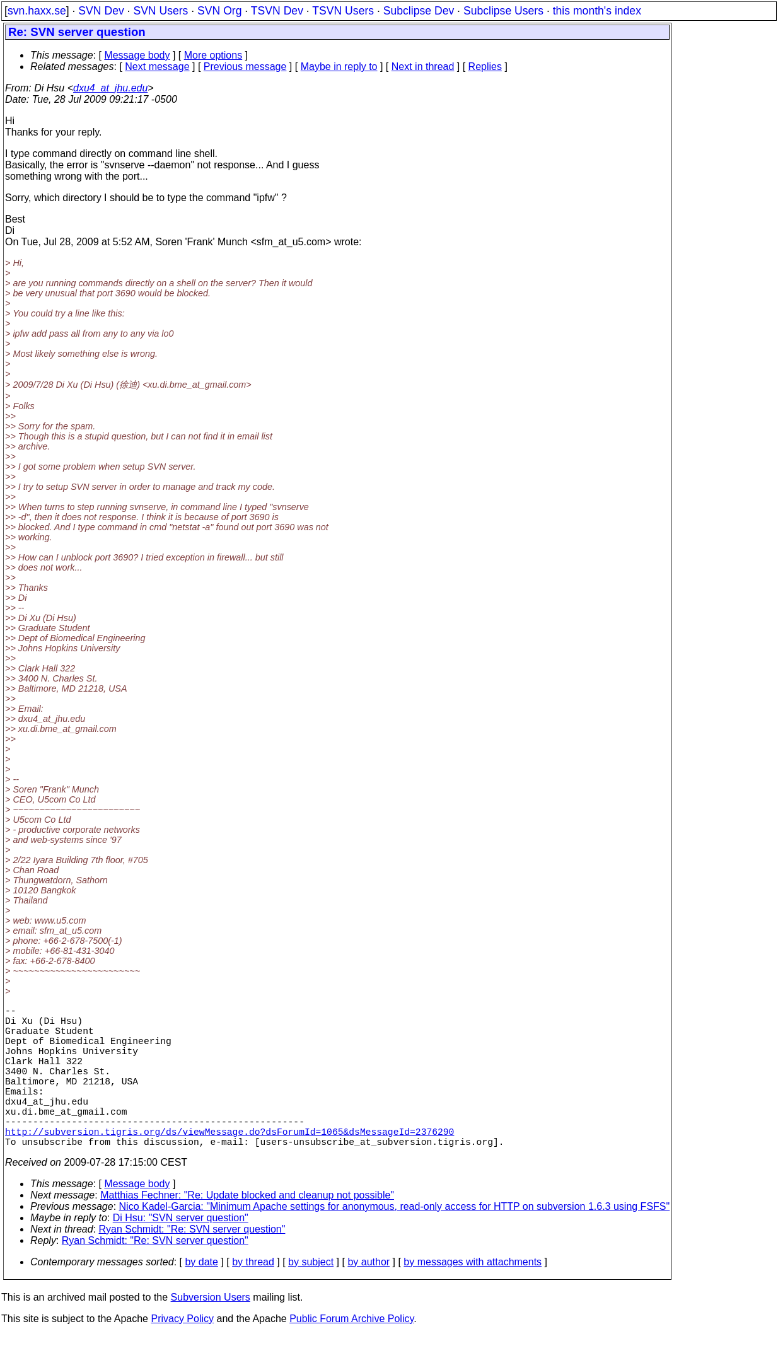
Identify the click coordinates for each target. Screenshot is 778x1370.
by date (201, 1297)
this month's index (597, 10)
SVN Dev (101, 10)
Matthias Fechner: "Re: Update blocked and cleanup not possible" (247, 1230)
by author (368, 1297)
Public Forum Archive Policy (351, 1354)
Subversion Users (210, 1332)
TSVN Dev (277, 10)
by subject (311, 1297)
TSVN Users (343, 10)
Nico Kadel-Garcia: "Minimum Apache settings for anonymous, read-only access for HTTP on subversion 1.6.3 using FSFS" (394, 1241)
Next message (157, 66)
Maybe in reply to (339, 66)
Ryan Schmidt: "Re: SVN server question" (192, 1264)
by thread (253, 1297)
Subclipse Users (503, 10)
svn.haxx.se (37, 10)
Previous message (245, 66)
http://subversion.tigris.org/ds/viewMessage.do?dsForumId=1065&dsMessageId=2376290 (229, 1164)
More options (213, 55)
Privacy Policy (182, 1354)
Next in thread (423, 66)
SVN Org (219, 10)
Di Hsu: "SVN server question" (180, 1253)
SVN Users (160, 10)
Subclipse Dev (418, 10)
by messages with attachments (473, 1297)
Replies (485, 66)
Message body (137, 55)
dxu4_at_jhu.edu (110, 88)
